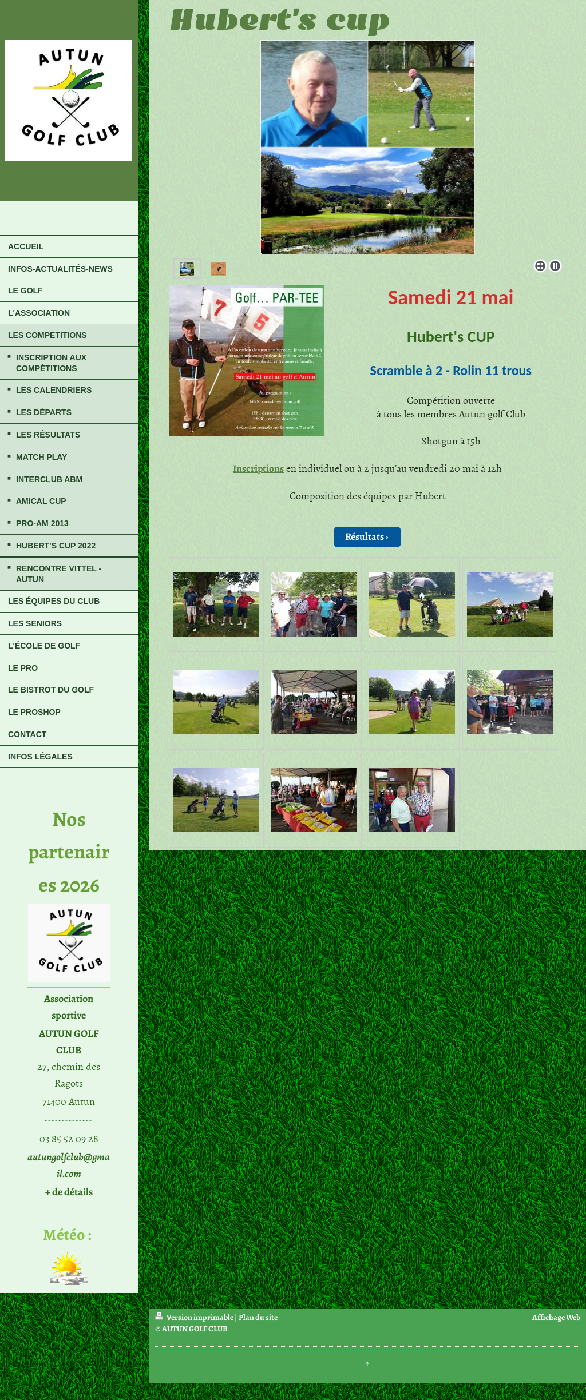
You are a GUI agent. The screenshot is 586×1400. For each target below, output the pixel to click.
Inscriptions (258, 468)
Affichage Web (556, 1317)
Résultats (364, 536)
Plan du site (258, 1317)
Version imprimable (195, 1317)
